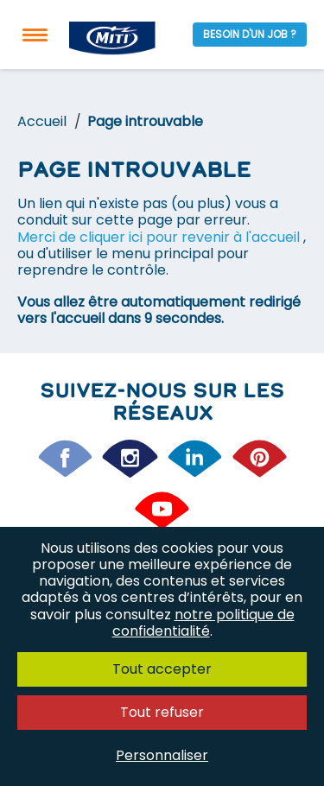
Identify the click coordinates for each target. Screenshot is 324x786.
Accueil (42, 121)
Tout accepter (162, 669)
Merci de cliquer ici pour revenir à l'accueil (160, 237)
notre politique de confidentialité (203, 623)
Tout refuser (162, 712)
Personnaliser (162, 755)
